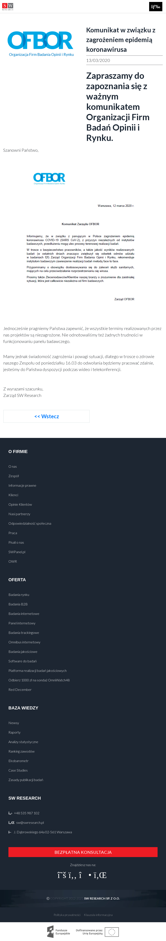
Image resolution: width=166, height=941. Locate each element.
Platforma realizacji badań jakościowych (37, 670)
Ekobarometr (18, 761)
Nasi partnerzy (19, 514)
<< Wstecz (46, 416)
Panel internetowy (21, 623)
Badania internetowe (23, 613)
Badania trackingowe (23, 632)
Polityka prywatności (67, 915)
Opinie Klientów (20, 504)
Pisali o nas (16, 542)
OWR (12, 561)
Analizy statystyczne (23, 742)
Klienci (13, 495)
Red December (20, 689)
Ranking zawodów (21, 751)
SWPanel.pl (16, 552)
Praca (12, 533)
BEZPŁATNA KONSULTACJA (83, 852)
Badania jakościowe (22, 651)
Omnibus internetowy (24, 642)
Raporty (14, 732)
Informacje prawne (22, 485)
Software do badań (22, 661)
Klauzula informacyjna (98, 915)
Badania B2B (18, 604)
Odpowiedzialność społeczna (29, 523)
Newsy (13, 723)
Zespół (13, 476)
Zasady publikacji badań (25, 780)
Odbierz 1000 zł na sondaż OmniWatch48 (39, 680)
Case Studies (18, 770)
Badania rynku (18, 594)
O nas (12, 466)
